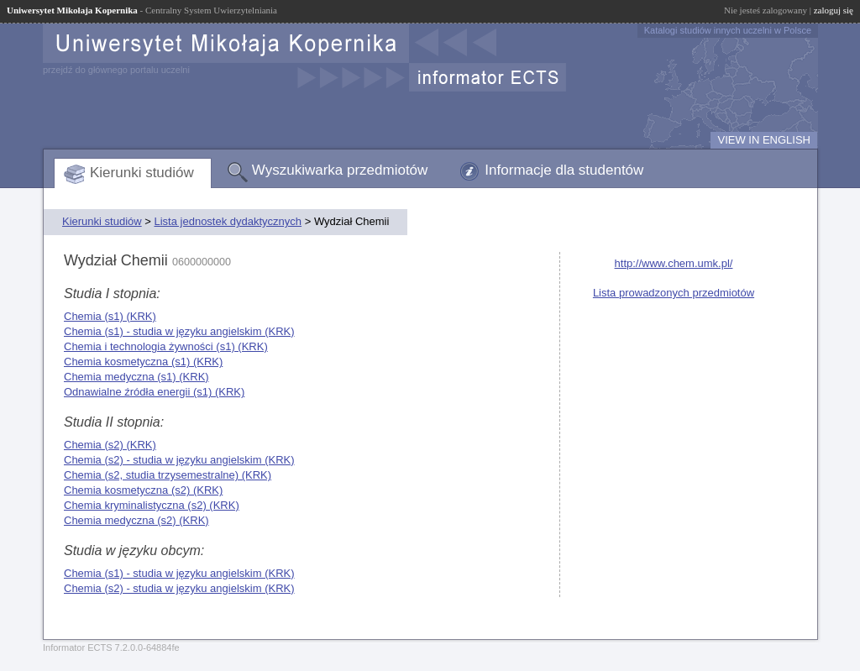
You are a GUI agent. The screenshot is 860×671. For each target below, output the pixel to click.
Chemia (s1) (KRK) (110, 316)
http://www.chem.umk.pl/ (674, 263)
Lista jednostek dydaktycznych (228, 221)
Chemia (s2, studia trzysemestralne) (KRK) (167, 475)
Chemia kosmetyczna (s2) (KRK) (143, 490)
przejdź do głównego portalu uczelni (116, 70)
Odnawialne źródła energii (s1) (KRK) (154, 391)
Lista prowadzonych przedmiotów (673, 292)
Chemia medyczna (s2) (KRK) (136, 520)
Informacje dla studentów (564, 170)
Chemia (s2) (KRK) (110, 444)
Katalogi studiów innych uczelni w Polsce (727, 30)
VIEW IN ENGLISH (763, 140)
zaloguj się (833, 10)
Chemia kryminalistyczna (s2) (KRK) (151, 505)
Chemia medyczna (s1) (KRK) (136, 376)
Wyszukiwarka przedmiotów (340, 170)
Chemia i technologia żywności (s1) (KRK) (166, 346)
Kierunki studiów (142, 173)
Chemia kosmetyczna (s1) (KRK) (143, 361)
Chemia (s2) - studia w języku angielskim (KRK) (179, 459)
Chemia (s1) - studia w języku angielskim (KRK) (179, 331)
